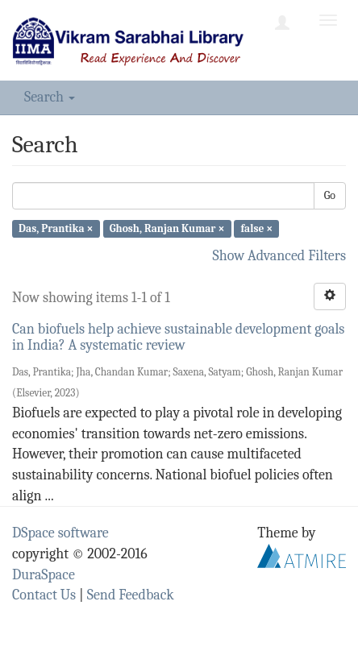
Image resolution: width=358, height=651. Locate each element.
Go (329, 195)
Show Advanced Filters (280, 255)
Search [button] (49, 97)
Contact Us (44, 595)
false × (257, 228)
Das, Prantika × (56, 228)
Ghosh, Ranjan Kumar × (167, 228)
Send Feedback (130, 595)
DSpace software (60, 533)
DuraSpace (43, 574)
